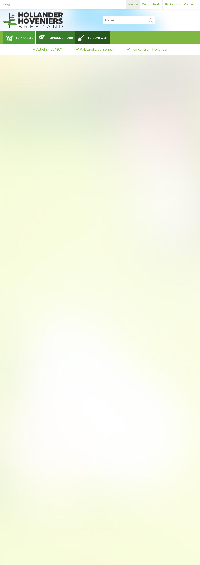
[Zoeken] (129, 20)
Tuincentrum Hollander (149, 49)
